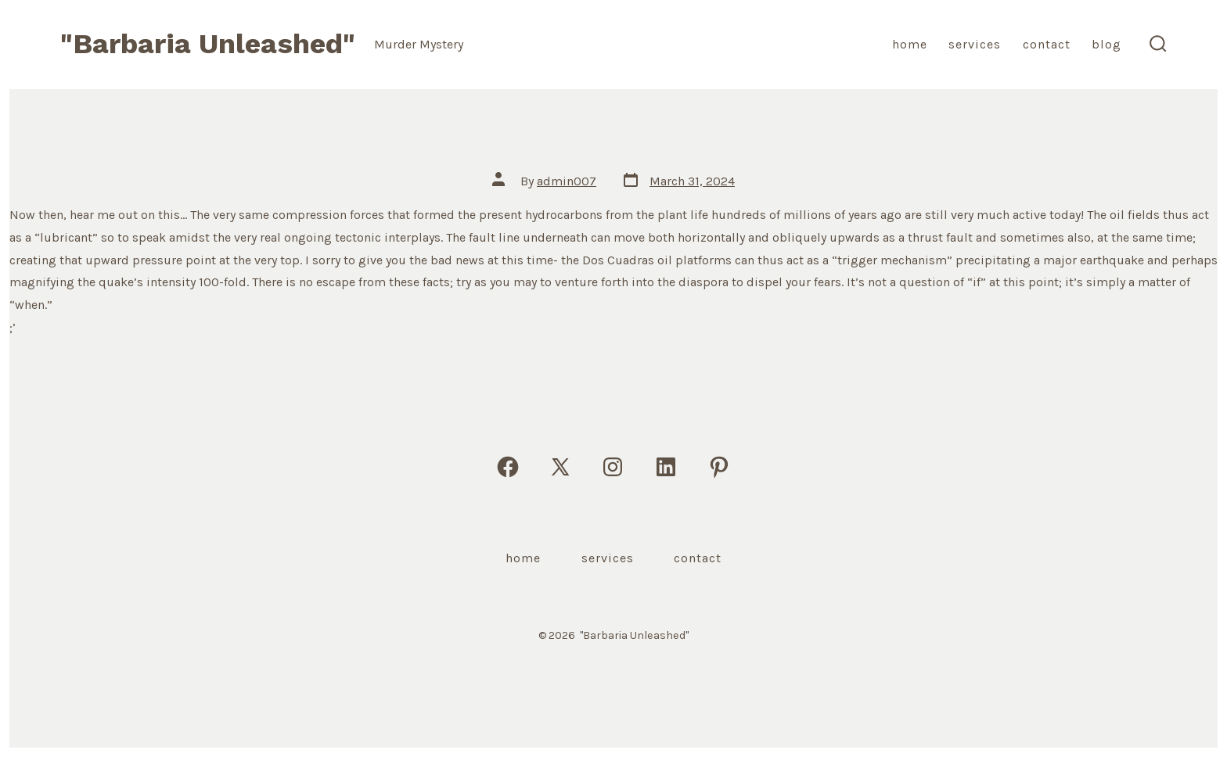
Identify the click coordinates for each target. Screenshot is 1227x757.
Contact (1046, 44)
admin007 (566, 181)
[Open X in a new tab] (560, 467)
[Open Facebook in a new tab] (508, 467)
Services (974, 44)
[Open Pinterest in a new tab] (719, 467)
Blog (1106, 44)
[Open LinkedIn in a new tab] (666, 467)
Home (909, 44)
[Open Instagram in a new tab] (613, 467)
